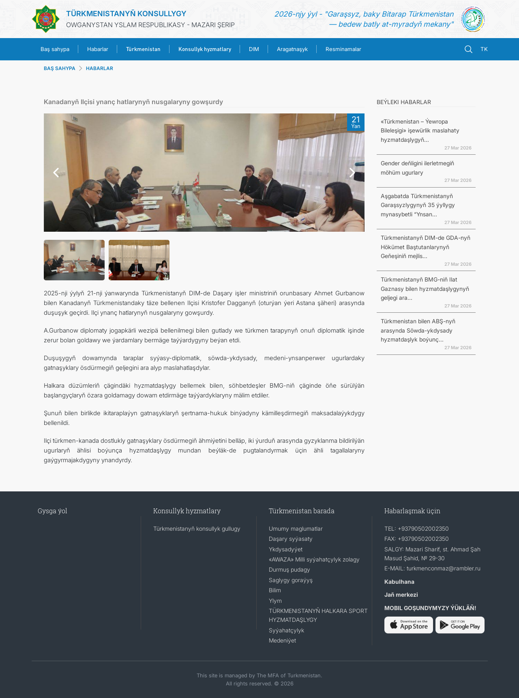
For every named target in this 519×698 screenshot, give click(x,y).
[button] (54, 172)
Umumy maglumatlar (296, 528)
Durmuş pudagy (289, 569)
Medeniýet (282, 640)
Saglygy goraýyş (291, 579)
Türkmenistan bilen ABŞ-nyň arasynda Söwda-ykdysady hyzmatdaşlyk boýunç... (418, 330)
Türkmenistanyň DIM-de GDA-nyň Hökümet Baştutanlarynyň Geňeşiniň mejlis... (425, 246)
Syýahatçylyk (286, 630)
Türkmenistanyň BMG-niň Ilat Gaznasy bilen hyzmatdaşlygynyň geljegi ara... (425, 288)
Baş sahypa (55, 49)
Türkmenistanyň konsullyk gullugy (196, 528)
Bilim (275, 590)
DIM (254, 49)
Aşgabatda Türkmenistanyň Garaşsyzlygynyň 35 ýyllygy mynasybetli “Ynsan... (418, 205)
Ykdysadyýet (285, 549)
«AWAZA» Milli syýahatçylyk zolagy (314, 559)
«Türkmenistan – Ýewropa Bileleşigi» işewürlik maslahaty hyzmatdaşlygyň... (420, 130)
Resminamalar (343, 49)
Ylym (275, 600)
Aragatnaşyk (292, 49)
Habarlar (97, 49)
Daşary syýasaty (291, 538)
